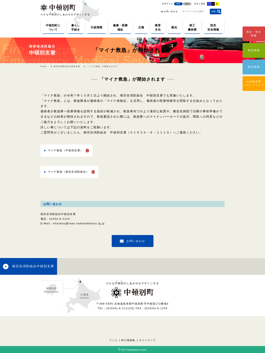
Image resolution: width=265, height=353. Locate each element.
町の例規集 (128, 340)
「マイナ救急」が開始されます (132, 50)
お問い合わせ (171, 11)
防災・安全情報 (253, 33)
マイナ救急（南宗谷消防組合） (68, 171)
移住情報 (254, 66)
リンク (113, 340)
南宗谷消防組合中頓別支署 (33, 266)
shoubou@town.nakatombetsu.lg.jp (79, 223)
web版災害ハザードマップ (253, 83)
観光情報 (254, 50)
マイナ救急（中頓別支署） (65, 150)
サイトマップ (147, 340)
